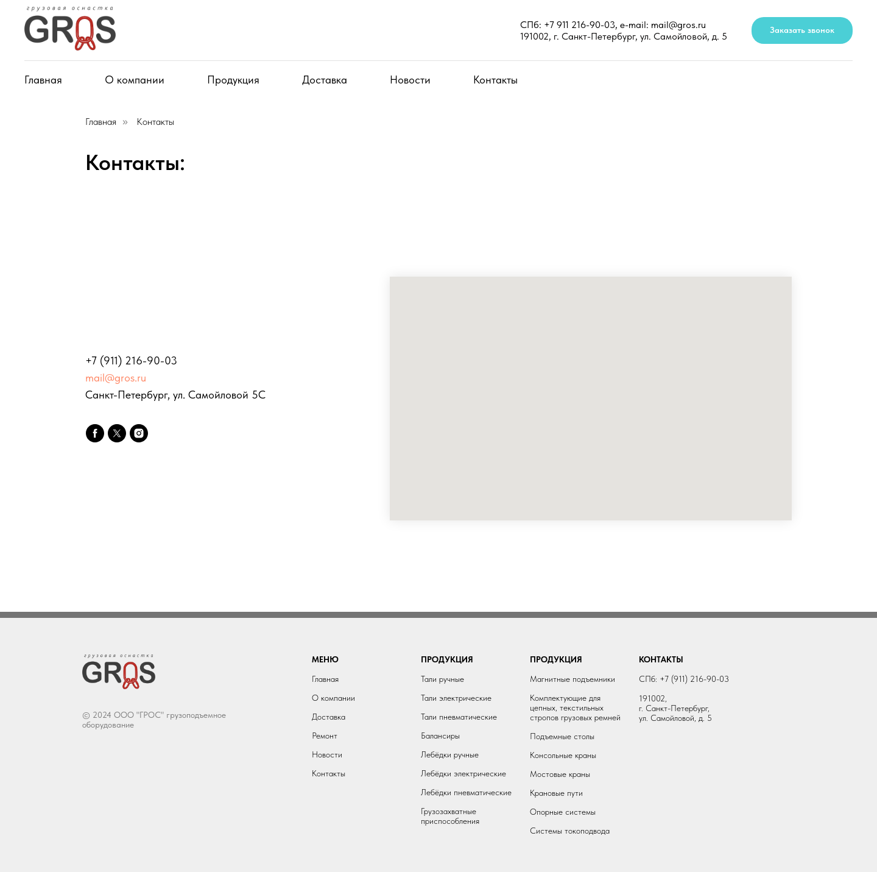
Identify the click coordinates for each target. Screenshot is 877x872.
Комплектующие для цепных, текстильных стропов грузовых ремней (575, 707)
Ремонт (324, 735)
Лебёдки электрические (463, 773)
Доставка (324, 79)
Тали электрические (456, 698)
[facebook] (95, 433)
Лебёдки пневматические (466, 792)
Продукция (233, 79)
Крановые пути (556, 793)
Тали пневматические (459, 716)
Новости (410, 79)
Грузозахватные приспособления (450, 816)
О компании (134, 79)
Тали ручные (442, 679)
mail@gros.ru (115, 377)
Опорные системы (563, 812)
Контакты (495, 79)
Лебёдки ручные (450, 754)
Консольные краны (563, 755)
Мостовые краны (560, 774)
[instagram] (139, 433)
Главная (43, 79)
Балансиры (440, 735)
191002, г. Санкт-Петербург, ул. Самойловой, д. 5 (623, 36)
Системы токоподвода (570, 830)
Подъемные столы (562, 736)
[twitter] (117, 433)
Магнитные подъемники (572, 679)
